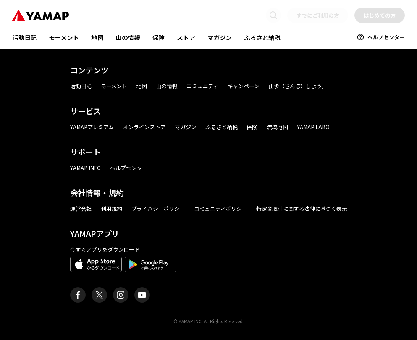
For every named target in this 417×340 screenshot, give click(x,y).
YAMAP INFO (85, 168)
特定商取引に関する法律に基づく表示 (301, 208)
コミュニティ (202, 86)
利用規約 (111, 208)
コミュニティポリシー (220, 208)
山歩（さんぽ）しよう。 (297, 86)
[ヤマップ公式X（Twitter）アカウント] (99, 295)
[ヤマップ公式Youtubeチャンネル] (142, 295)
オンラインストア (144, 127)
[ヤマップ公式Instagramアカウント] (120, 295)
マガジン (219, 37)
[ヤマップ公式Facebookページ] (78, 295)
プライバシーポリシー (158, 208)
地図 (97, 37)
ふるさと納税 (262, 37)
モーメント (64, 37)
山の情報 (128, 37)
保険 (158, 37)
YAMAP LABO (313, 127)
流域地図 (277, 127)
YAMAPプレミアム (92, 127)
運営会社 (81, 208)
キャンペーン (243, 86)
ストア (186, 37)
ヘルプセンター (381, 37)
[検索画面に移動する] (273, 15)
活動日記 (24, 37)
